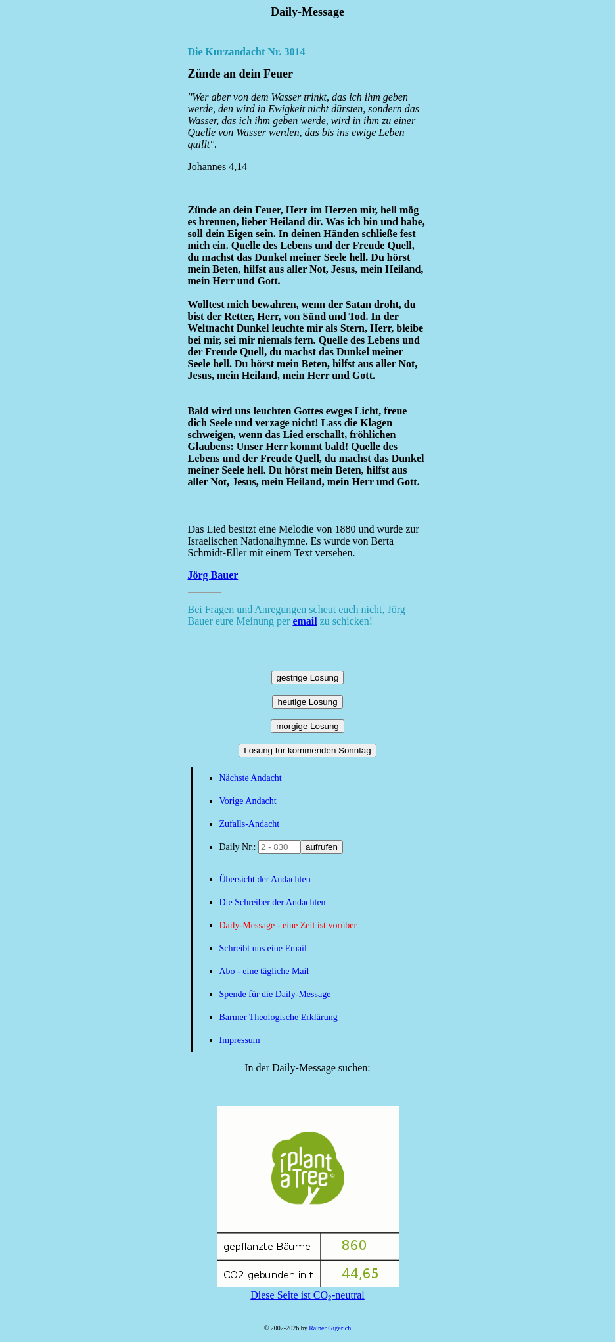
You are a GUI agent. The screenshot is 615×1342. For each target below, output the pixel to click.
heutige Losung (307, 702)
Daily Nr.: (239, 847)
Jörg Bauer (213, 575)
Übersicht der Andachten (265, 879)
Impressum (239, 1040)
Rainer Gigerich (330, 1327)
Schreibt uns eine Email (263, 948)
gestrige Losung (308, 677)
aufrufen (322, 847)
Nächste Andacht (250, 778)
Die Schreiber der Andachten (272, 902)
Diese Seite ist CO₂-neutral (308, 1289)
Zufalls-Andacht (249, 824)
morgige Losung (307, 726)
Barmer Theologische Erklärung (278, 1017)
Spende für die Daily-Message (275, 994)
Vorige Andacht (248, 801)
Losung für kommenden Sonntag (307, 750)
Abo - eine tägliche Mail (264, 971)
